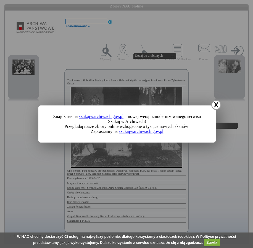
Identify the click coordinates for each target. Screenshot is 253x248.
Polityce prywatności (218, 236)
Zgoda (211, 242)
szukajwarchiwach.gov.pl (101, 116)
